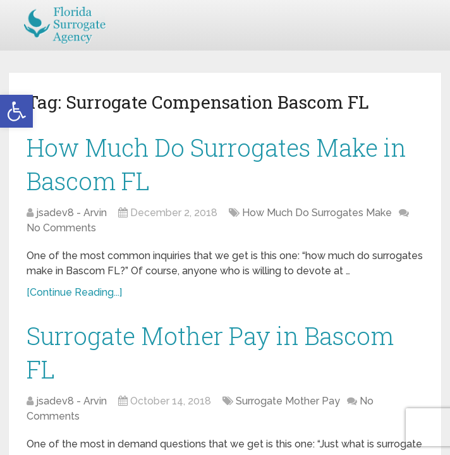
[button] (16, 111)
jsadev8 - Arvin (71, 213)
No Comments (61, 228)
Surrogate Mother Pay (288, 401)
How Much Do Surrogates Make (317, 213)
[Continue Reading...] (74, 292)
